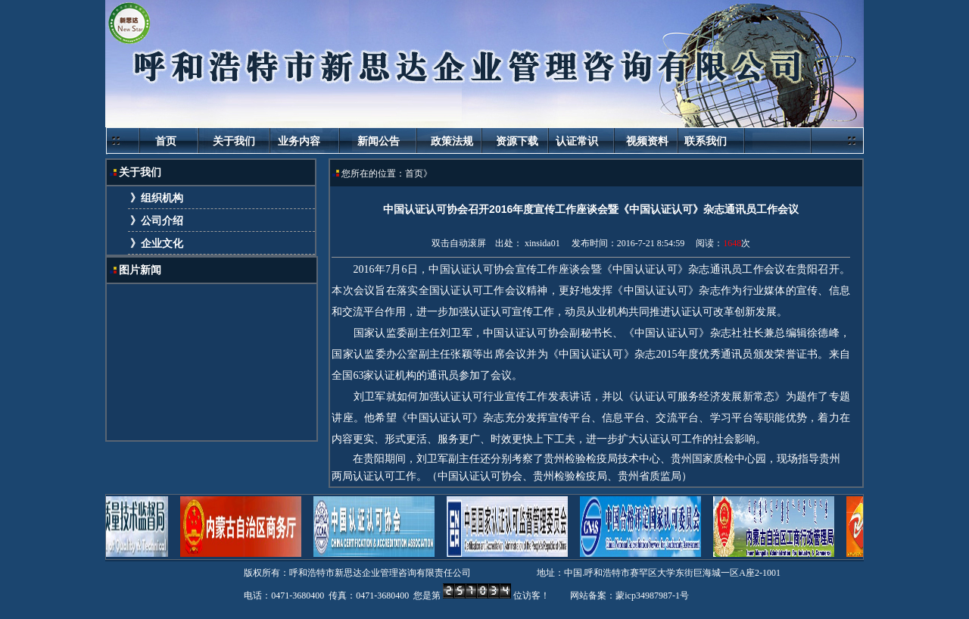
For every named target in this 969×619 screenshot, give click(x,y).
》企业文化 (156, 243)
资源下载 (518, 141)
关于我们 (234, 141)
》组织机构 (156, 198)
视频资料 (648, 141)
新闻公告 (378, 141)
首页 (165, 141)
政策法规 (452, 141)
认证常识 (577, 141)
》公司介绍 (156, 220)
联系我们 (705, 141)
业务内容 (299, 141)
